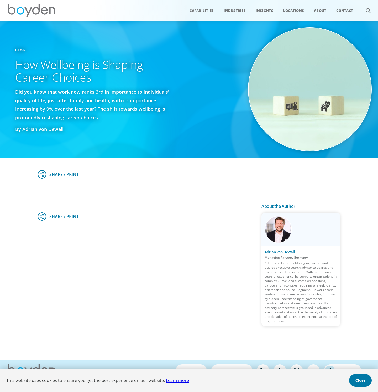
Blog (20, 50)
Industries (235, 10)
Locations (293, 10)
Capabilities (202, 10)
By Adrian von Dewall (39, 129)
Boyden (31, 10)
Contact (344, 10)
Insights (264, 10)
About (320, 10)
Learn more (177, 380)
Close (360, 380)
